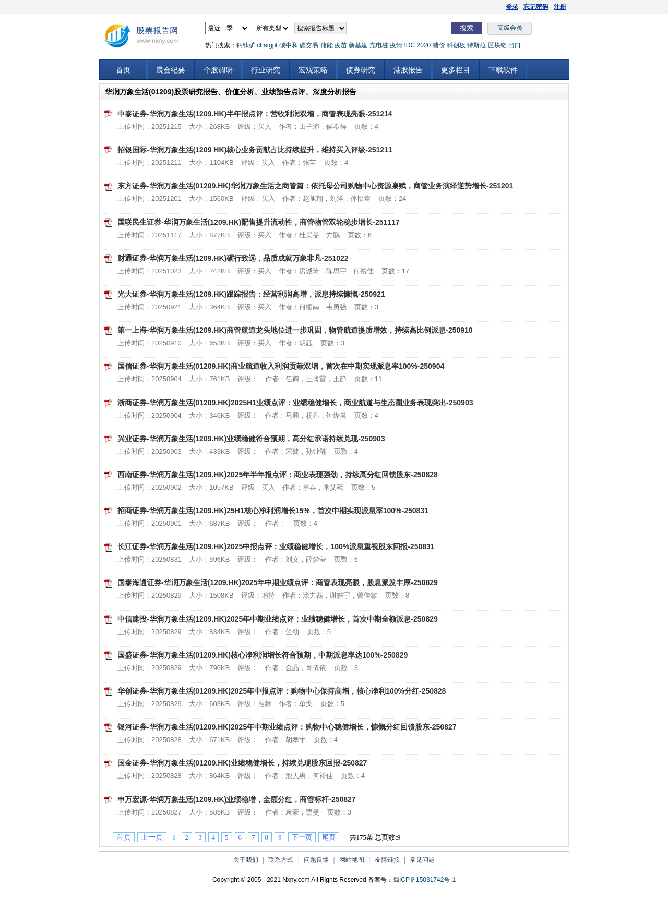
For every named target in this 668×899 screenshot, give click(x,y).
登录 (512, 6)
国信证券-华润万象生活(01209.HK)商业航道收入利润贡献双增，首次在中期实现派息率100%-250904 (280, 366)
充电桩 (378, 45)
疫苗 (341, 45)
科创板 (456, 45)
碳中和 (288, 45)
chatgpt (267, 45)
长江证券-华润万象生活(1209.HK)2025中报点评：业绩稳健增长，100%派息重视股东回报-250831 (276, 546)
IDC (409, 45)
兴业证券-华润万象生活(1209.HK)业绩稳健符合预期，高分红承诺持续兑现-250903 (251, 438)
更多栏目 (455, 70)
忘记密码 (535, 6)
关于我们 (245, 860)
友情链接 (387, 860)
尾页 (329, 837)
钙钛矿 (245, 45)
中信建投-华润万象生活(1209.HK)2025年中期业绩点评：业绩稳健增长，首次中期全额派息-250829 (277, 619)
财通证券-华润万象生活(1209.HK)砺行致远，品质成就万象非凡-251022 (233, 258)
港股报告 (408, 70)
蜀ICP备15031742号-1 (424, 879)
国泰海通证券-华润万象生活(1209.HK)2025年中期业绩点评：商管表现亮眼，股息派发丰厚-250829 (277, 582)
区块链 (497, 45)
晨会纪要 (170, 70)
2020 (423, 45)
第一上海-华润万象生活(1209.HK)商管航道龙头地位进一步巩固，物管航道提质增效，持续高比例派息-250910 (295, 330)
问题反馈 (316, 860)
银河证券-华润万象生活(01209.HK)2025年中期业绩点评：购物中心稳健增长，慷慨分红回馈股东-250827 (287, 727)
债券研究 (360, 70)
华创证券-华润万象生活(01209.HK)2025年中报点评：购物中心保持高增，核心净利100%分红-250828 (281, 691)
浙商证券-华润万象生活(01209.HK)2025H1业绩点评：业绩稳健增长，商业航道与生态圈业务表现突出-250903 (295, 402)
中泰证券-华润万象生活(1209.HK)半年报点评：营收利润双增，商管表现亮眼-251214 (254, 114)
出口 (514, 45)
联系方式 (280, 860)
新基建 (358, 45)
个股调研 (218, 70)
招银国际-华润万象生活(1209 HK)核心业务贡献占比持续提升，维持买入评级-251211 (254, 149)
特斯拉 (476, 45)
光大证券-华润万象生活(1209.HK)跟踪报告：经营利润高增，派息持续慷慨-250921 (251, 294)
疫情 (396, 45)
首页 (123, 70)
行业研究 (265, 70)
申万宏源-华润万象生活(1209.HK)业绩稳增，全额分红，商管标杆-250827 (236, 799)
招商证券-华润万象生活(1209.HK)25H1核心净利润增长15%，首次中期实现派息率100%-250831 (272, 510)
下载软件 (503, 70)
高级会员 (509, 27)
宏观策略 (313, 70)
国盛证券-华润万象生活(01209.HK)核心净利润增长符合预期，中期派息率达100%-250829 (262, 655)
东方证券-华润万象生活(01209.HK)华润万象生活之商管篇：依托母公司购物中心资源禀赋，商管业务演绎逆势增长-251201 (315, 185)
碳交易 (309, 45)
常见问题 (422, 860)
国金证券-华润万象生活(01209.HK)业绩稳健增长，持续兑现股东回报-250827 (242, 763)
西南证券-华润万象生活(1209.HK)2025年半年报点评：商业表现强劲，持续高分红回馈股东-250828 (277, 474)
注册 (560, 6)
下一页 (302, 837)
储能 (326, 45)
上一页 (152, 837)
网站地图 (351, 860)
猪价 (439, 45)
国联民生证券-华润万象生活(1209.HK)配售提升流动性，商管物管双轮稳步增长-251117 (258, 222)
